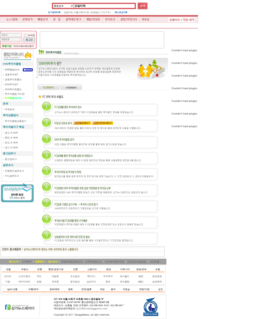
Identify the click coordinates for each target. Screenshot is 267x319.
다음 (7, 281)
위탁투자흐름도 (13, 89)
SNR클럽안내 (12, 69)
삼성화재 (157, 281)
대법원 (55, 276)
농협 (39, 281)
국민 (39, 276)
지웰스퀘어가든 (81, 12)
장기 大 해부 (11, 147)
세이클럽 (124, 281)
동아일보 (75, 281)
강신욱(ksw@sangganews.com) (91, 308)
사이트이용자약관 (114, 261)
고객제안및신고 (93, 261)
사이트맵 (154, 261)
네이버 (7, 276)
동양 (108, 281)
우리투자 (108, 276)
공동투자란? (11, 74)
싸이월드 (124, 276)
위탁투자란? (11, 84)
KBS (140, 276)
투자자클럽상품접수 (15, 121)
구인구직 (105, 12)
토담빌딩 (95, 12)
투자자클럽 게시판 (15, 94)
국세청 (55, 281)
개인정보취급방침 (136, 261)
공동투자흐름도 (13, 79)
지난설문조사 (12, 175)
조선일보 (75, 276)
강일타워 (68, 12)
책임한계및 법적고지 (72, 261)
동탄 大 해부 (11, 137)
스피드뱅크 (24, 276)
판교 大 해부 (11, 142)
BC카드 (92, 276)
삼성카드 (91, 281)
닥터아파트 (24, 281)
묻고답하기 (11, 159)
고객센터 (26, 261)
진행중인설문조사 (14, 170)
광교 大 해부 (11, 132)
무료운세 (9, 109)
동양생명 (157, 276)
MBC (141, 281)
